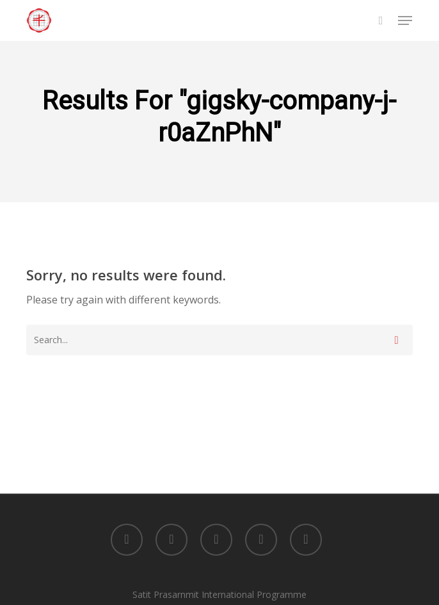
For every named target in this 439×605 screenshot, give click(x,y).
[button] (405, 20)
